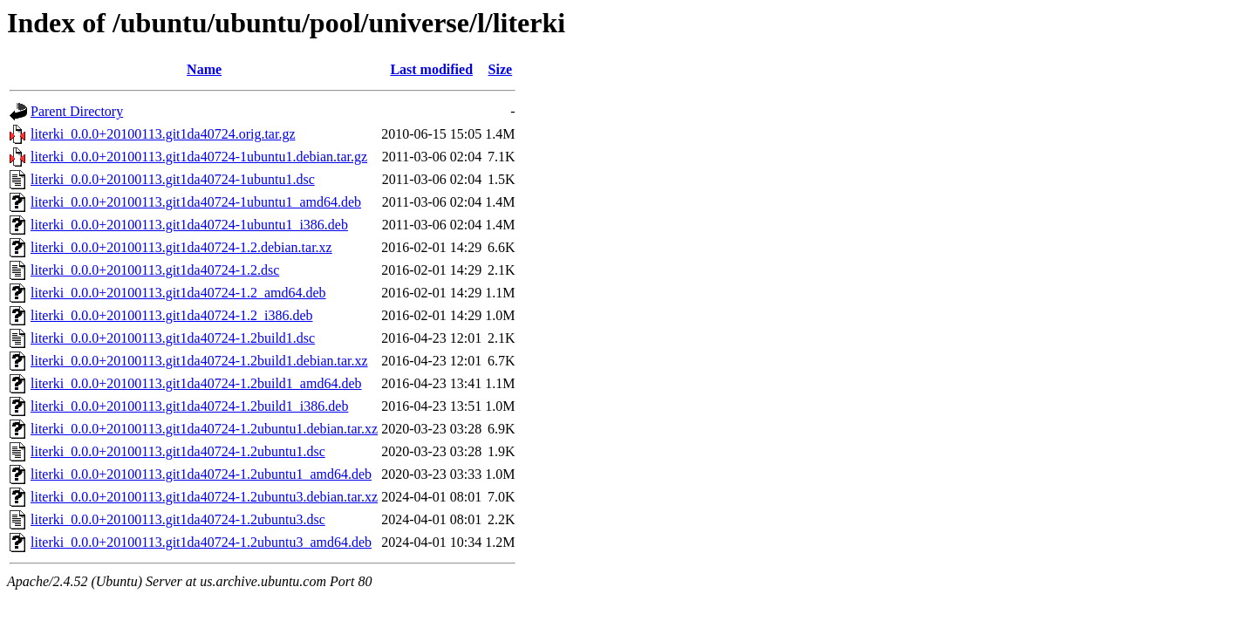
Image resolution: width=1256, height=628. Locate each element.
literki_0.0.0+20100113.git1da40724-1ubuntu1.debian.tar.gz (199, 156)
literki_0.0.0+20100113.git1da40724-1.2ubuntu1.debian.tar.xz (204, 428)
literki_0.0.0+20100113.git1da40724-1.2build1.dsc (173, 338)
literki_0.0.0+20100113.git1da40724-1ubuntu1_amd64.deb (196, 202)
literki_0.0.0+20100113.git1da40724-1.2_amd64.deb (178, 292)
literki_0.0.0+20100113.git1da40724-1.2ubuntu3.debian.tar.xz (204, 496)
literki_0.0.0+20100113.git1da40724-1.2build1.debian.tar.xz (199, 360)
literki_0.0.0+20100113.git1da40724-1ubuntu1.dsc (173, 179)
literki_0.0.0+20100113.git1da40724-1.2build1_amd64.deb (196, 383)
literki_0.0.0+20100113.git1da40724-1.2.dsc (155, 270)
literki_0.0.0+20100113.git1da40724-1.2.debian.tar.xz (181, 247)
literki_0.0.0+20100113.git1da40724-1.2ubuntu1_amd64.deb (201, 474)
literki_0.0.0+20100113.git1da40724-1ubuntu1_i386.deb (189, 224)
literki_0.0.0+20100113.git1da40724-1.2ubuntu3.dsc (178, 519)
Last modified (431, 69)
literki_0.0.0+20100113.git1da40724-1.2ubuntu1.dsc (178, 451)
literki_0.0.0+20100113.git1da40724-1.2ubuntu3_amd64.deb (201, 542)
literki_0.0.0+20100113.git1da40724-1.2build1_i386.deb (189, 406)
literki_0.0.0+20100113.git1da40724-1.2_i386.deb (172, 315)
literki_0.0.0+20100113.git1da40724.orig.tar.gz (163, 133)
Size (500, 69)
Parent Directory (77, 111)
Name (204, 69)
